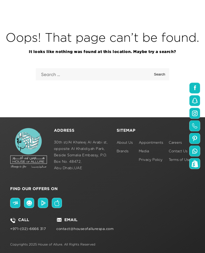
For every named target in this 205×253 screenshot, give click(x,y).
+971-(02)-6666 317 (28, 229)
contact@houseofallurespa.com (84, 229)
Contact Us (178, 151)
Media (144, 151)
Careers (175, 143)
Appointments (151, 143)
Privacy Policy (151, 160)
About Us (125, 143)
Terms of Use (180, 160)
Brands (122, 151)
